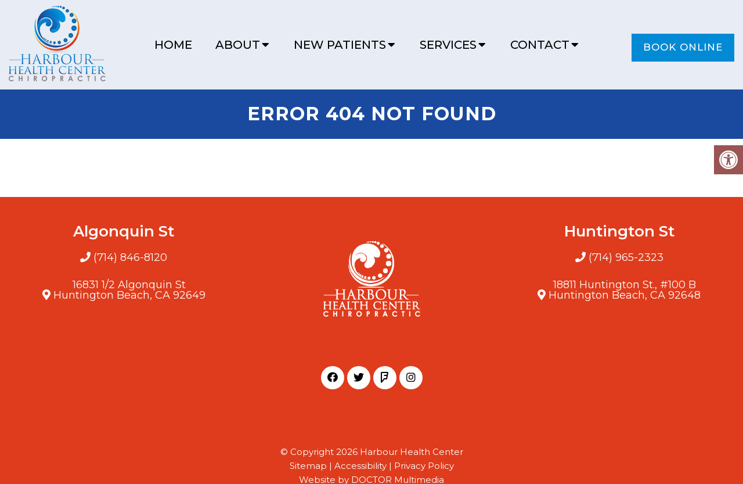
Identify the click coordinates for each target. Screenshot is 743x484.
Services (448, 45)
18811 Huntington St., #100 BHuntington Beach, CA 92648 (625, 289)
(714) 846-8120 (130, 257)
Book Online (683, 47)
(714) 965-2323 (626, 257)
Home (173, 45)
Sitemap (308, 465)
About (237, 45)
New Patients (340, 45)
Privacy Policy (424, 465)
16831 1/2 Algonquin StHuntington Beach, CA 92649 (129, 289)
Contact (539, 45)
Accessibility (360, 465)
